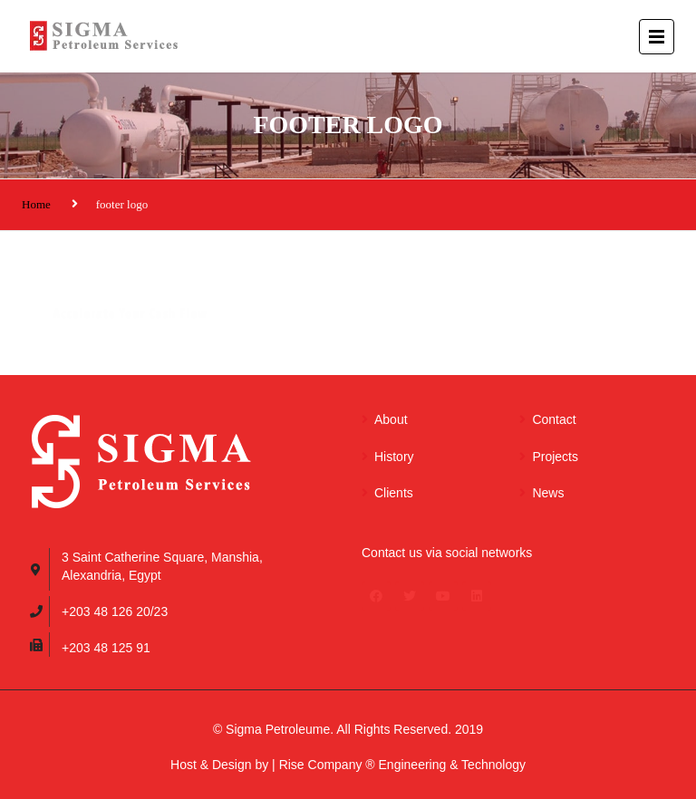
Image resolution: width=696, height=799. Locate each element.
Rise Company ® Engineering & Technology (402, 764)
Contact (553, 419)
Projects (555, 456)
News (548, 493)
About (391, 419)
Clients (393, 493)
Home (36, 204)
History (394, 456)
